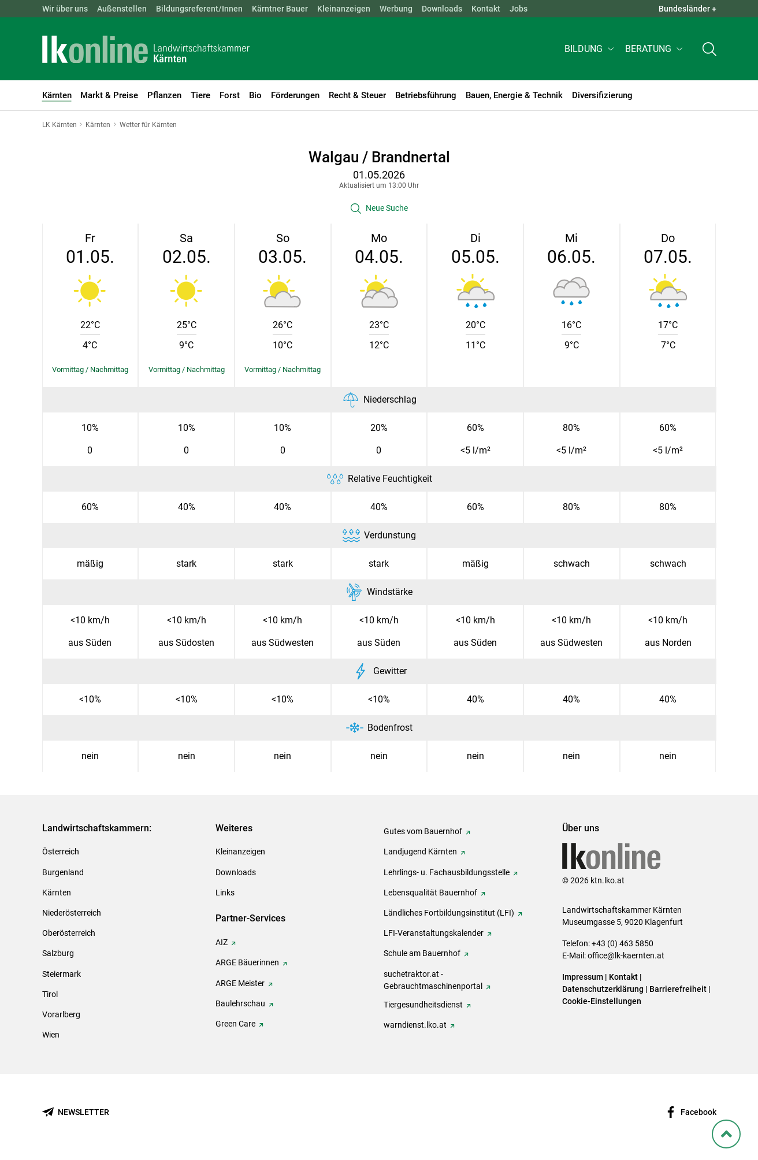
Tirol (50, 994)
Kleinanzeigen (343, 8)
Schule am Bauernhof (422, 953)
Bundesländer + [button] (687, 8)
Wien (51, 1034)
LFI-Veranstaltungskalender (434, 933)
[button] (590, 50)
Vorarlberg (61, 1014)
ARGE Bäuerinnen (247, 962)
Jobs (518, 8)
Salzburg (58, 953)
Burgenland (63, 872)
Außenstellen (122, 8)
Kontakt (485, 8)
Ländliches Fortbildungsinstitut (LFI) (449, 912)
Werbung (396, 8)
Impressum (582, 976)
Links (225, 892)
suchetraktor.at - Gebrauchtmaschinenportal (433, 980)
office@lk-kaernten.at (626, 955)
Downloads (442, 8)
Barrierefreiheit (678, 989)
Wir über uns (65, 8)
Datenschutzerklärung (603, 989)
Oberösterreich (68, 933)
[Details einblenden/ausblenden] (90, 369)
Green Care (235, 1023)
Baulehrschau (240, 1003)
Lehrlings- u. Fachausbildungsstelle (447, 872)
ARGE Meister (240, 983)
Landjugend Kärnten (420, 851)
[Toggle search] (709, 50)
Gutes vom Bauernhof (423, 831)
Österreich (60, 851)
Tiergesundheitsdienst (423, 1004)
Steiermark (61, 974)
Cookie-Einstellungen (601, 1001)
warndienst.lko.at (415, 1024)
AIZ (221, 942)
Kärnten (56, 892)
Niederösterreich (71, 912)
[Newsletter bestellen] (75, 1112)
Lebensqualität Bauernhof (430, 892)
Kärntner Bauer (280, 8)
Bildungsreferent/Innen (199, 8)
